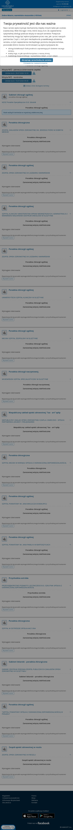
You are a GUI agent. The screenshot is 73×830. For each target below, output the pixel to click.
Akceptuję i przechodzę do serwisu (36, 60)
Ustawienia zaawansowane (35, 63)
